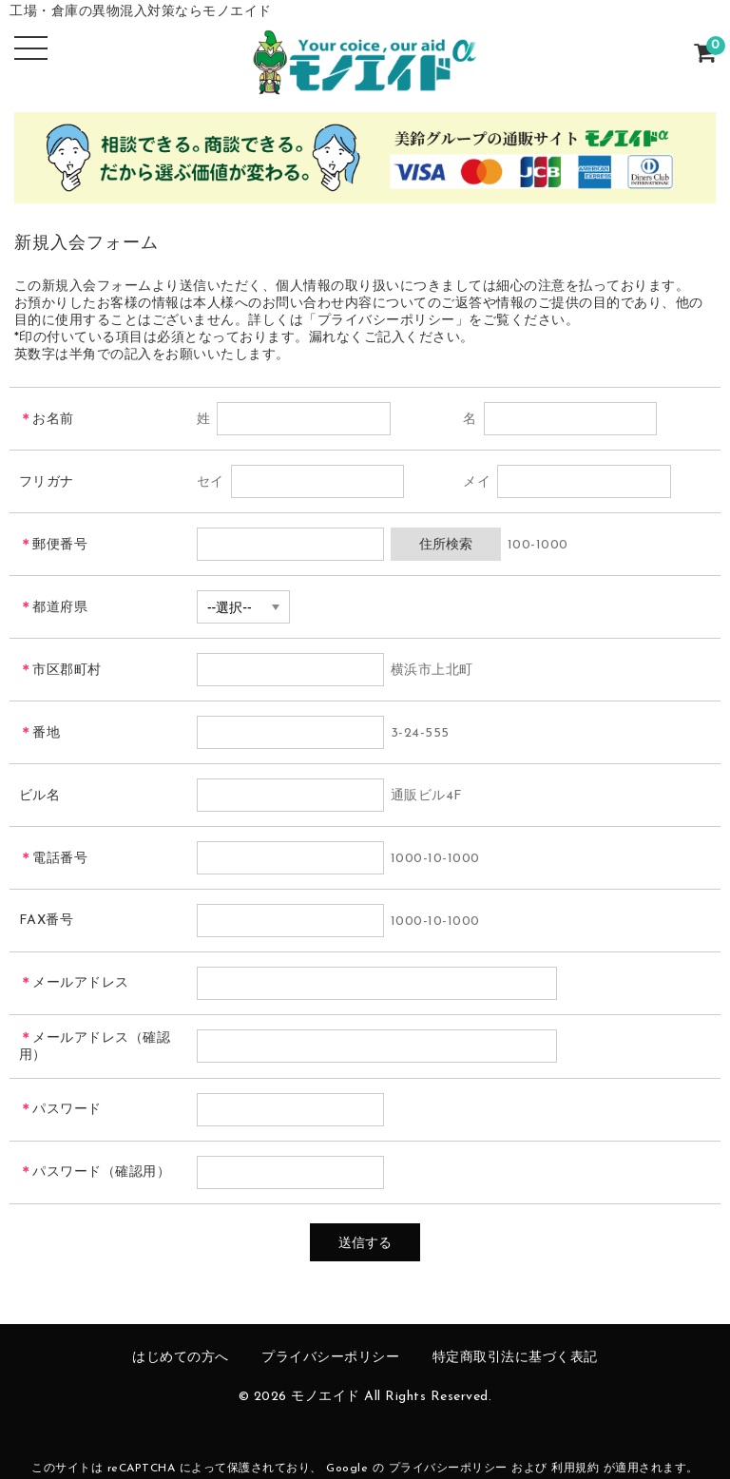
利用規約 (575, 1468)
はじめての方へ (180, 1358)
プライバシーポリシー (330, 1358)
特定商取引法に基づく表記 (515, 1358)
